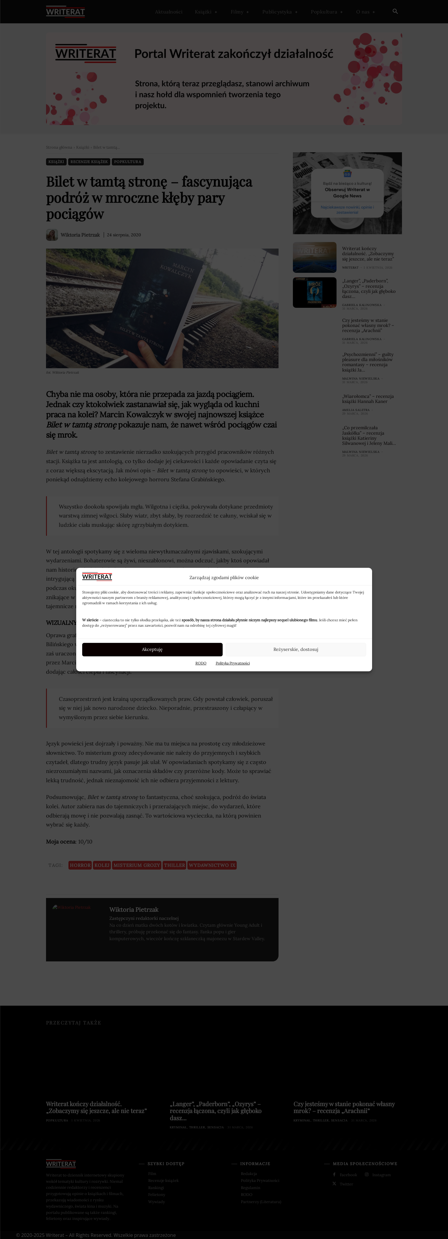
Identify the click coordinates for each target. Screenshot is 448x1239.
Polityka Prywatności (233, 663)
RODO (201, 663)
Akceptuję (152, 649)
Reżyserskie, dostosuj (295, 649)
